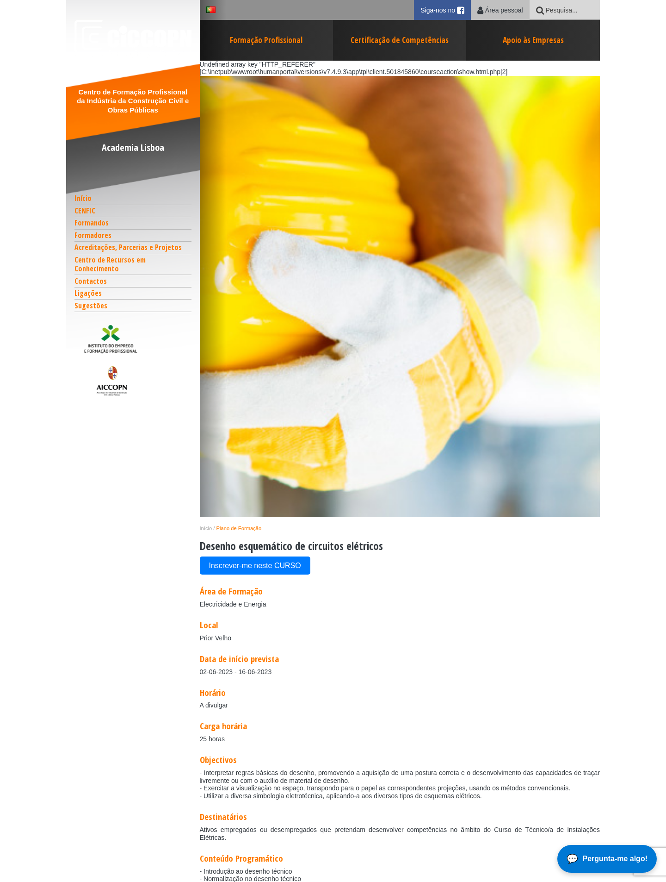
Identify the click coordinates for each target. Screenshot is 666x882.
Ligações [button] (88, 293)
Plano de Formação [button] (239, 528)
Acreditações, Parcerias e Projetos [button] (128, 247)
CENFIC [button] (84, 211)
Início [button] (83, 198)
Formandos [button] (91, 223)
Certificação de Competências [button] (400, 39)
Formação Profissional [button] (266, 39)
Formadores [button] (92, 235)
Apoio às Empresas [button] (533, 39)
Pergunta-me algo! (615, 859)
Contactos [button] (90, 281)
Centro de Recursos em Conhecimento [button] (110, 264)
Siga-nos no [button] (445, 10)
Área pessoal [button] (500, 10)
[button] (133, 339)
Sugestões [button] (90, 305)
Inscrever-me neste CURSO (255, 565)
